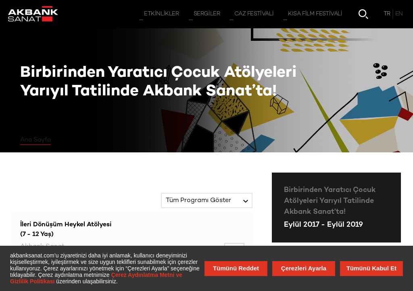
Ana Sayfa (35, 140)
